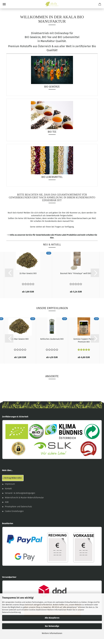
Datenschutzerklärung (11, 612)
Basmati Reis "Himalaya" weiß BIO (75, 273)
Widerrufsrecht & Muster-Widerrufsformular (24, 497)
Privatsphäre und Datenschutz (18, 506)
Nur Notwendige (52, 626)
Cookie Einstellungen (14, 511)
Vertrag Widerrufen (13, 478)
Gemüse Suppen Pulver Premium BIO (83, 340)
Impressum (10, 484)
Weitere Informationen (52, 633)
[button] (9, 273)
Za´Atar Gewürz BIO (28, 273)
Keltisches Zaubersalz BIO (52, 339)
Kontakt (8, 488)
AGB (6, 502)
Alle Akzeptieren (52, 618)
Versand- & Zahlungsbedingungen (20, 493)
